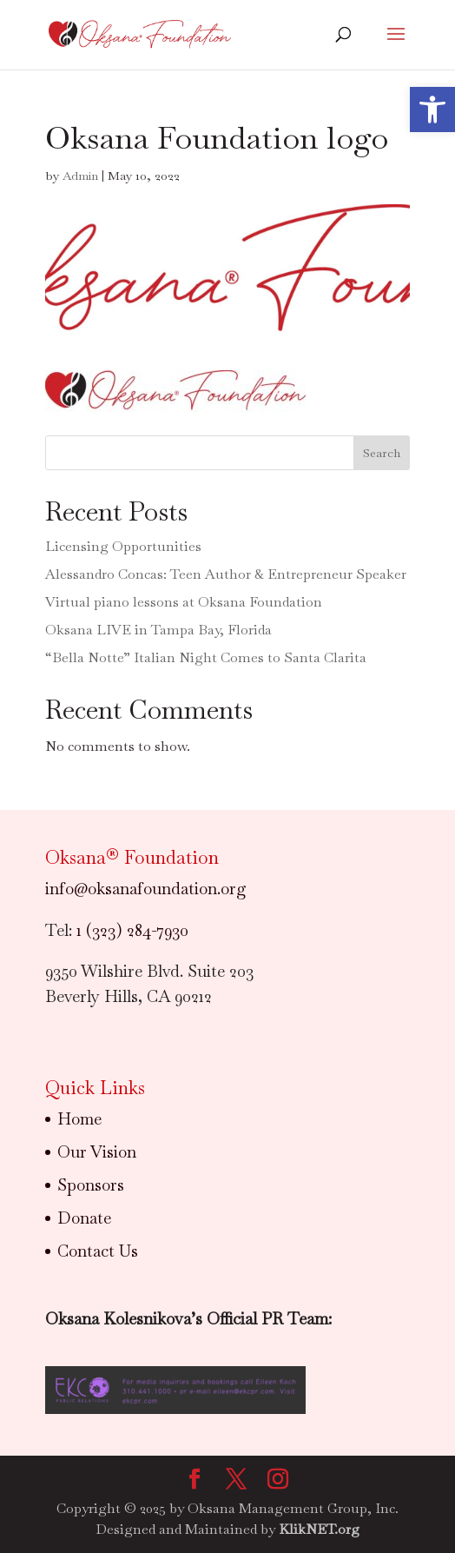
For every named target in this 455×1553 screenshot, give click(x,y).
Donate (84, 1218)
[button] (432, 109)
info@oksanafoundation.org (146, 888)
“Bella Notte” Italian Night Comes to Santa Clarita (205, 657)
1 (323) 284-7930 (132, 930)
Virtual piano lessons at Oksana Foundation (183, 602)
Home (79, 1119)
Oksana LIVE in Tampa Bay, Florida (158, 630)
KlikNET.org (319, 1529)
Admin (80, 175)
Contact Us (97, 1251)
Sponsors (90, 1185)
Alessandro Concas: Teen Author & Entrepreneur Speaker (225, 574)
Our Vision (96, 1152)
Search (381, 453)
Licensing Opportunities (123, 546)
